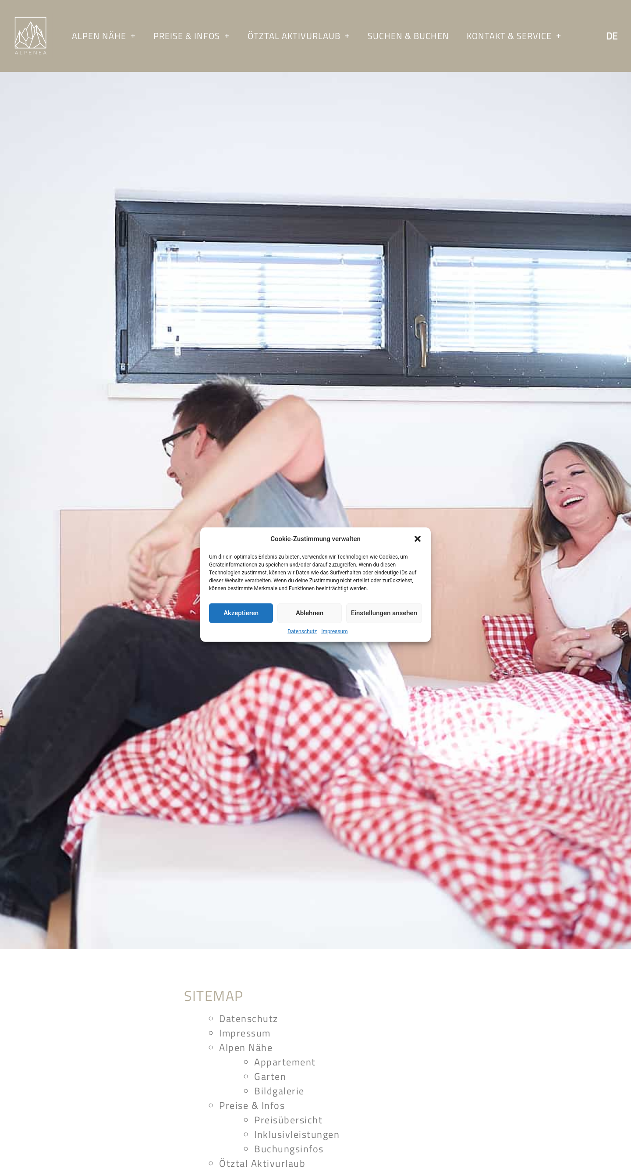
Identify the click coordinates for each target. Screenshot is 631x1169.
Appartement (285, 1061)
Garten (270, 1076)
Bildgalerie (279, 1090)
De (611, 36)
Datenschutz (302, 631)
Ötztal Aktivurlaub (299, 36)
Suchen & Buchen (408, 36)
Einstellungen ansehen (384, 613)
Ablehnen (309, 613)
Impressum (334, 631)
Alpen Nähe (104, 36)
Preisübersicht (288, 1119)
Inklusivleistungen (297, 1134)
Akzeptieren (241, 613)
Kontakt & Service (514, 36)
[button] (417, 538)
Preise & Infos (191, 36)
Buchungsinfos (289, 1148)
